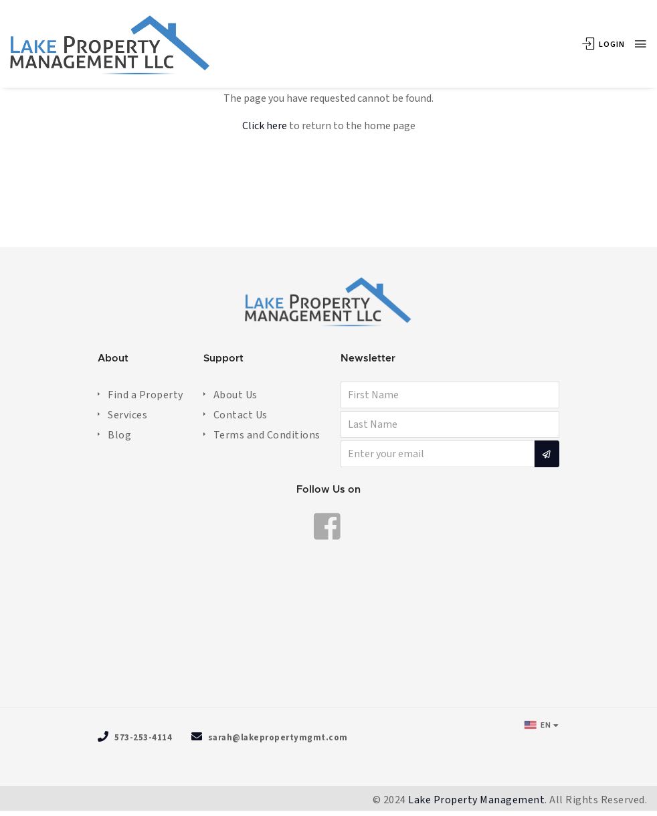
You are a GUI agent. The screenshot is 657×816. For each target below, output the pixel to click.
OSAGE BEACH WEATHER (328, 633)
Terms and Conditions (266, 435)
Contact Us (240, 415)
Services (127, 415)
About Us (235, 395)
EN (537, 725)
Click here (264, 125)
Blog (119, 435)
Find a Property (145, 395)
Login (603, 44)
